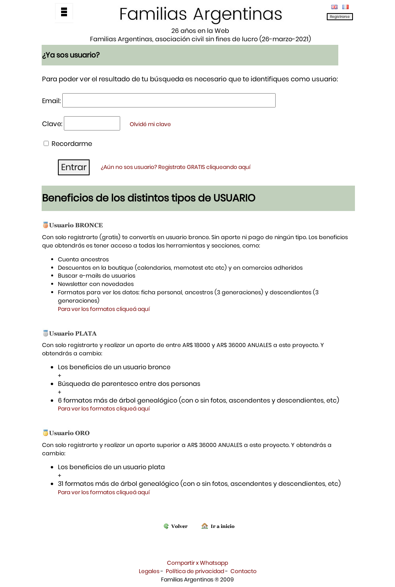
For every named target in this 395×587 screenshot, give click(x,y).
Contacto (243, 571)
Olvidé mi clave (150, 124)
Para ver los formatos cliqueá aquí (104, 309)
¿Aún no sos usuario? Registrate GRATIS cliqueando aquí (176, 167)
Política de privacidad (195, 571)
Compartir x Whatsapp (197, 563)
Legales (149, 571)
